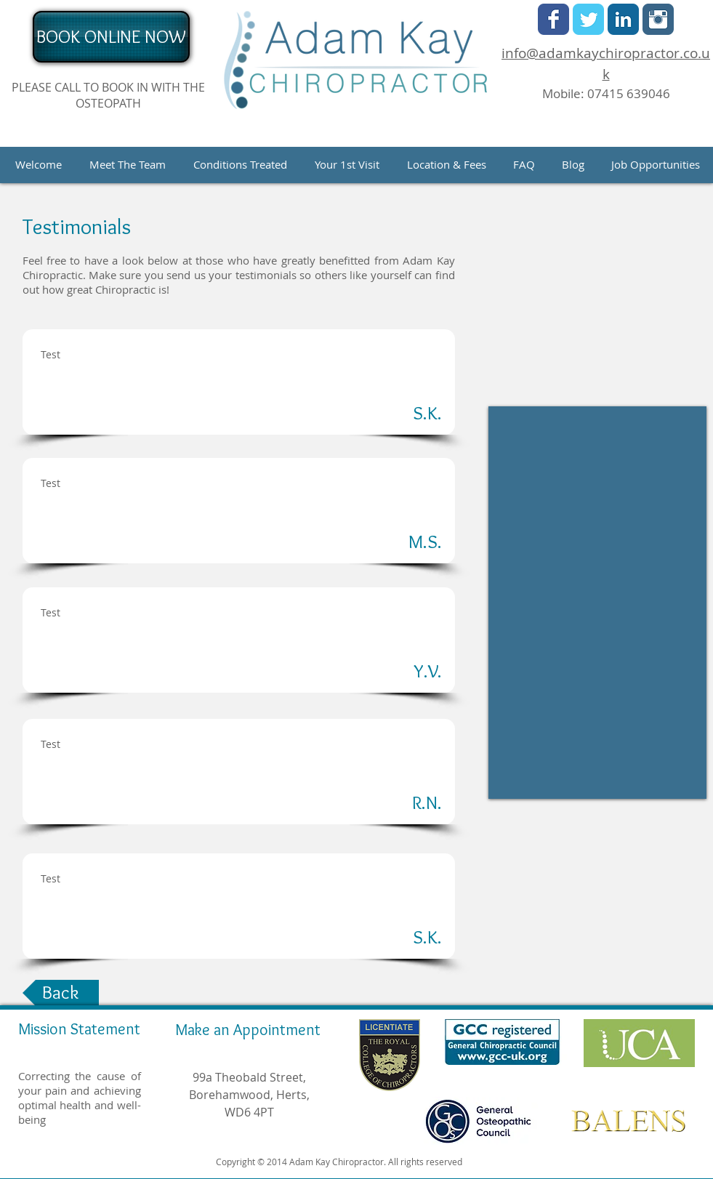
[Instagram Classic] (658, 19)
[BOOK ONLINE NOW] (111, 37)
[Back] (61, 992)
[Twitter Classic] (588, 19)
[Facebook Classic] (553, 19)
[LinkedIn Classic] (623, 19)
